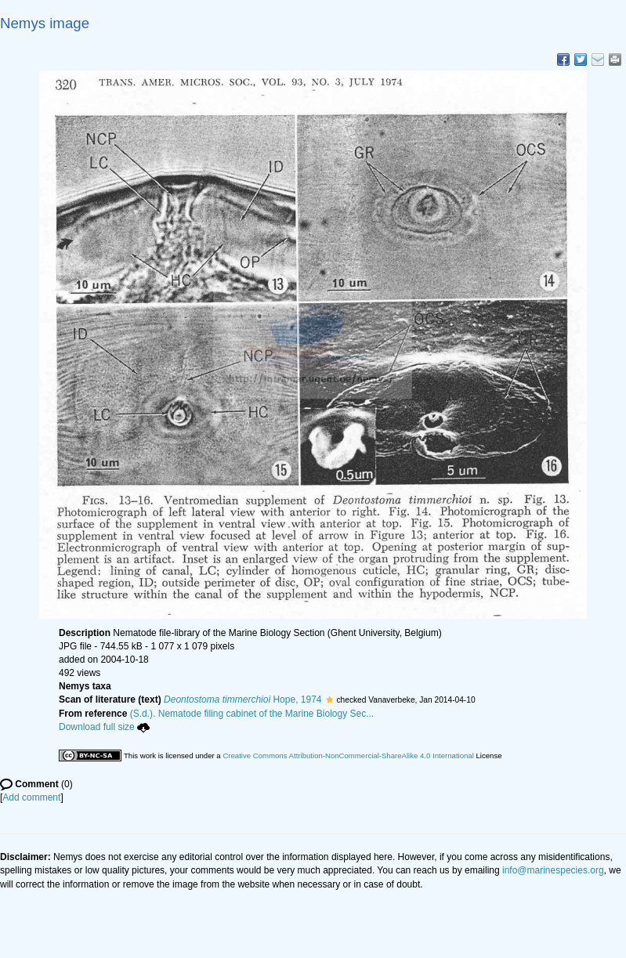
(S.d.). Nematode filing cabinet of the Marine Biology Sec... (252, 713)
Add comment (31, 797)
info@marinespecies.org (553, 870)
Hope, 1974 (242, 699)
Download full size (104, 726)
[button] (329, 699)
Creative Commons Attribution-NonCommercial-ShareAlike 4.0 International (348, 755)
